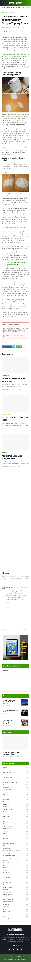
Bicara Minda (15, 829)
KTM (15, 909)
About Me (17, 959)
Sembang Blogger (15, 777)
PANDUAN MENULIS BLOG (15, 773)
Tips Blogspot (15, 814)
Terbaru (4, 630)
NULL (15, 885)
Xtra (15, 865)
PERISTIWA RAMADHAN (15, 902)
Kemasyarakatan (15, 887)
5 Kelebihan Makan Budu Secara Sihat (13, 379)
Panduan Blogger (15, 894)
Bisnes (15, 914)
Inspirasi (15, 860)
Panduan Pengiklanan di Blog (15, 858)
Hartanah (15, 821)
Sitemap (10, 959)
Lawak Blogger (15, 853)
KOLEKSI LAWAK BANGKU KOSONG (15, 851)
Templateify (19, 956)
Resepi (18, 7)
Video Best (15, 836)
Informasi (15, 846)
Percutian (15, 794)
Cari (28, 3)
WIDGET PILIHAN (15, 826)
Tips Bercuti (15, 802)
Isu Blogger (15, 873)
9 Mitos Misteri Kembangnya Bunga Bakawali (9, 722)
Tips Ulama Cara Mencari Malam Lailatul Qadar (10, 711)
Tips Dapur (25, 7)
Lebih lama (25, 630)
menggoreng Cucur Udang (13, 116)
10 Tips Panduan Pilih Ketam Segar (15, 418)
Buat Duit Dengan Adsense (15, 843)
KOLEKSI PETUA (15, 882)
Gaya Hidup (11, 7)
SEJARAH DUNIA (15, 877)
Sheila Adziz (10, 587)
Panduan (15, 770)
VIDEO (15, 834)
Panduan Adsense (15, 863)
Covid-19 (15, 838)
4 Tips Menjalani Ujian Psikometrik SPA (11, 753)
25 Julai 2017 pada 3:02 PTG (21, 587)
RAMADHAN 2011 (15, 904)
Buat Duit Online (15, 787)
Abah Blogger (15, 907)
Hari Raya (15, 812)
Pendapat (15, 870)
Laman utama (5, 12)
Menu (2, 3)
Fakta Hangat (15, 780)
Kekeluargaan (15, 785)
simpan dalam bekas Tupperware (18, 285)
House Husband (6, 414)
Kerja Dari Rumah (15, 797)
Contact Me (24, 959)
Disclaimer (12, 335)
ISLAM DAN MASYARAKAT (15, 875)
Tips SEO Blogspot (15, 809)
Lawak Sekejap (15, 848)
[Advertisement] (15, 519)
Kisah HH (15, 897)
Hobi (15, 916)
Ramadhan (15, 804)
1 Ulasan (24, 27)
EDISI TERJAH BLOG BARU (15, 855)
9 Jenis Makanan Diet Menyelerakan (12, 457)
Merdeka (15, 890)
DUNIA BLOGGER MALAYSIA (15, 782)
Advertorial (15, 799)
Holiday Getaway (15, 824)
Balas (7, 602)
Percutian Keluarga (15, 899)
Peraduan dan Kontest (15, 880)
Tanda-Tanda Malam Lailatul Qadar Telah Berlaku (9, 701)
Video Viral (15, 919)
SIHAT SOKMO (15, 912)
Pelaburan (15, 831)
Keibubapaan (15, 816)
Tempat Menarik (15, 790)
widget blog (15, 868)
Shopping (15, 792)
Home (3, 7)
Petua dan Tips (15, 892)
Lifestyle (4, 452)
